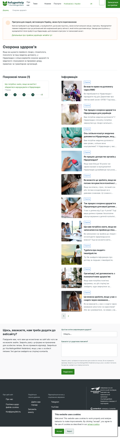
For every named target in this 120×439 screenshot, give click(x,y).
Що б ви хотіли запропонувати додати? (76, 330)
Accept (59, 431)
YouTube (53, 406)
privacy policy (93, 424)
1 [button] (63, 316)
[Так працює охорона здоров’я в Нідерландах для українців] (89, 114)
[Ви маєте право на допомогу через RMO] (89, 91)
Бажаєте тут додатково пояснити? (74, 341)
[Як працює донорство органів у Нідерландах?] (89, 161)
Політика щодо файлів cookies (11, 406)
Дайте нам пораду (34, 403)
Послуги (57, 3)
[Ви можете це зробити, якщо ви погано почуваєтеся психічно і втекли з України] (89, 184)
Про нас (8, 399)
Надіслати (68, 372)
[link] (13, 3)
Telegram (53, 401)
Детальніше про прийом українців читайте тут (33, 35)
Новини (47, 3)
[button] (112, 22)
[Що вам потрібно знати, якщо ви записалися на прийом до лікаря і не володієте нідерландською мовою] (89, 231)
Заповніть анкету (34, 410)
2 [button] (68, 316)
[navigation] (37, 3)
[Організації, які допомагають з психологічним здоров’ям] (89, 278)
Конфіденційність (12, 411)
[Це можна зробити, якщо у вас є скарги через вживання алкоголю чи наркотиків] (89, 301)
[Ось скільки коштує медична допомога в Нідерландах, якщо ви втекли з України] (89, 137)
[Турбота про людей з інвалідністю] (89, 254)
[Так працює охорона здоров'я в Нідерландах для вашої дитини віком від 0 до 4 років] (89, 207)
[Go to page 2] (68, 316)
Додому (6, 10)
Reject (69, 431)
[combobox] (73, 3)
